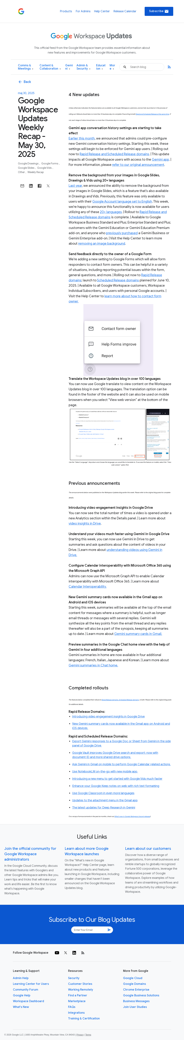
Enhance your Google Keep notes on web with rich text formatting (115, 786)
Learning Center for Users (31, 984)
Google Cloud (132, 978)
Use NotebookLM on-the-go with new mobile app (105, 771)
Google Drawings (28, 163)
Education (100, 67)
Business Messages (136, 1001)
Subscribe (159, 11)
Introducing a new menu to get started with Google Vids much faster (117, 779)
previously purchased (122, 233)
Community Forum (25, 990)
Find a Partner (77, 995)
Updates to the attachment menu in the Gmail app (105, 800)
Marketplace (77, 1001)
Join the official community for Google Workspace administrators (30, 854)
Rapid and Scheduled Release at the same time (152, 114)
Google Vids (44, 167)
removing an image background (101, 244)
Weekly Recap (35, 172)
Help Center (102, 11)
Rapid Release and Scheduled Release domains (114, 154)
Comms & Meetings (25, 67)
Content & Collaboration (50, 67)
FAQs (71, 1007)
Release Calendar (124, 11)
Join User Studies (135, 1007)
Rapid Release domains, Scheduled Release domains (120, 700)
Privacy (80, 1035)
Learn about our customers (148, 848)
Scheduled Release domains (118, 280)
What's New (21, 1007)
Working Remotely (80, 990)
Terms (88, 1035)
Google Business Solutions (141, 995)
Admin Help (21, 978)
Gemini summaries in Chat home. (93, 665)
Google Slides (26, 167)
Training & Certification (84, 1018)
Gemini (69, 67)
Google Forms (50, 163)
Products (66, 11)
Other (21, 172)
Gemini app (160, 160)
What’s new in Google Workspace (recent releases (132, 816)
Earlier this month (82, 138)
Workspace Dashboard (28, 1001)
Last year (75, 186)
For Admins (83, 11)
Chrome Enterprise (136, 990)
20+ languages (111, 212)
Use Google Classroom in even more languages (103, 793)
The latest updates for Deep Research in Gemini (103, 807)
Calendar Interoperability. (88, 587)
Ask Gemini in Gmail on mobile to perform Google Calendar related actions (121, 764)
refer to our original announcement (138, 165)
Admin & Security (83, 67)
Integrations (76, 1013)
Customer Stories (80, 984)
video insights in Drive (85, 523)
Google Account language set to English (122, 202)
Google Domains (134, 984)
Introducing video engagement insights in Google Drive (108, 716)
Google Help (21, 995)
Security (73, 978)
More (112, 67)
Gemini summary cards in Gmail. (138, 634)
